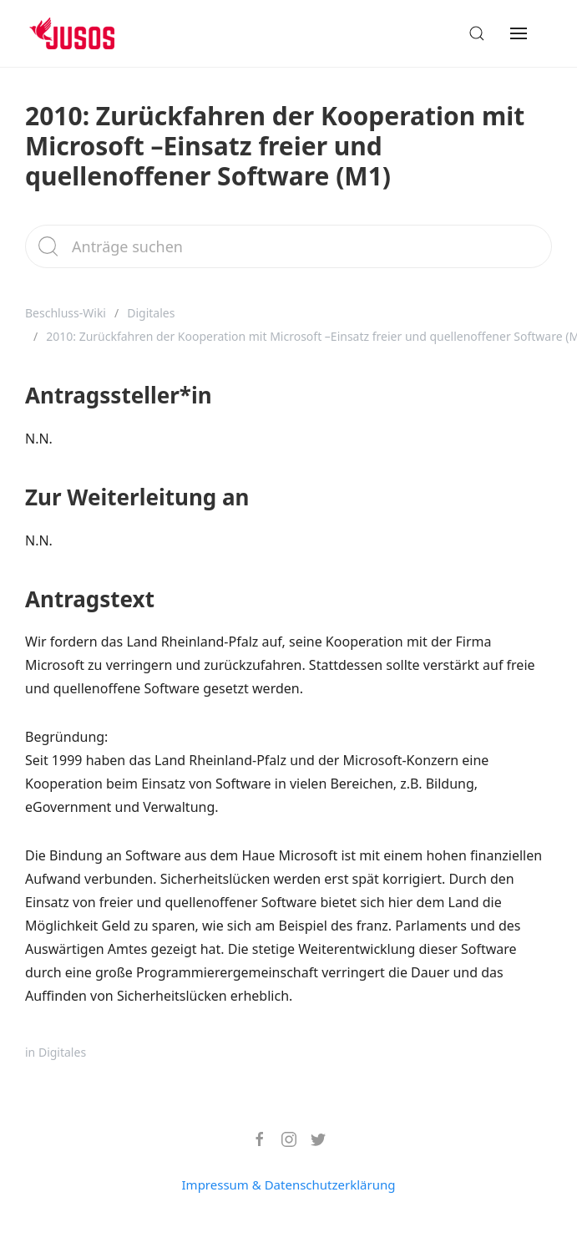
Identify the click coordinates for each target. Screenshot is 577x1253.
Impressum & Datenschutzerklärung (289, 1184)
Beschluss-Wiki (65, 313)
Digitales (151, 313)
